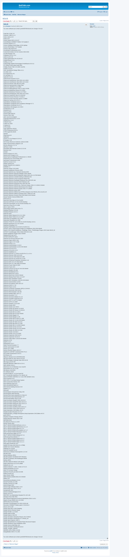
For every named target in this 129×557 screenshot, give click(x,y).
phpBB (50, 551)
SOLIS (5, 19)
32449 (94, 26)
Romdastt (92, 24)
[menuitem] (12, 12)
